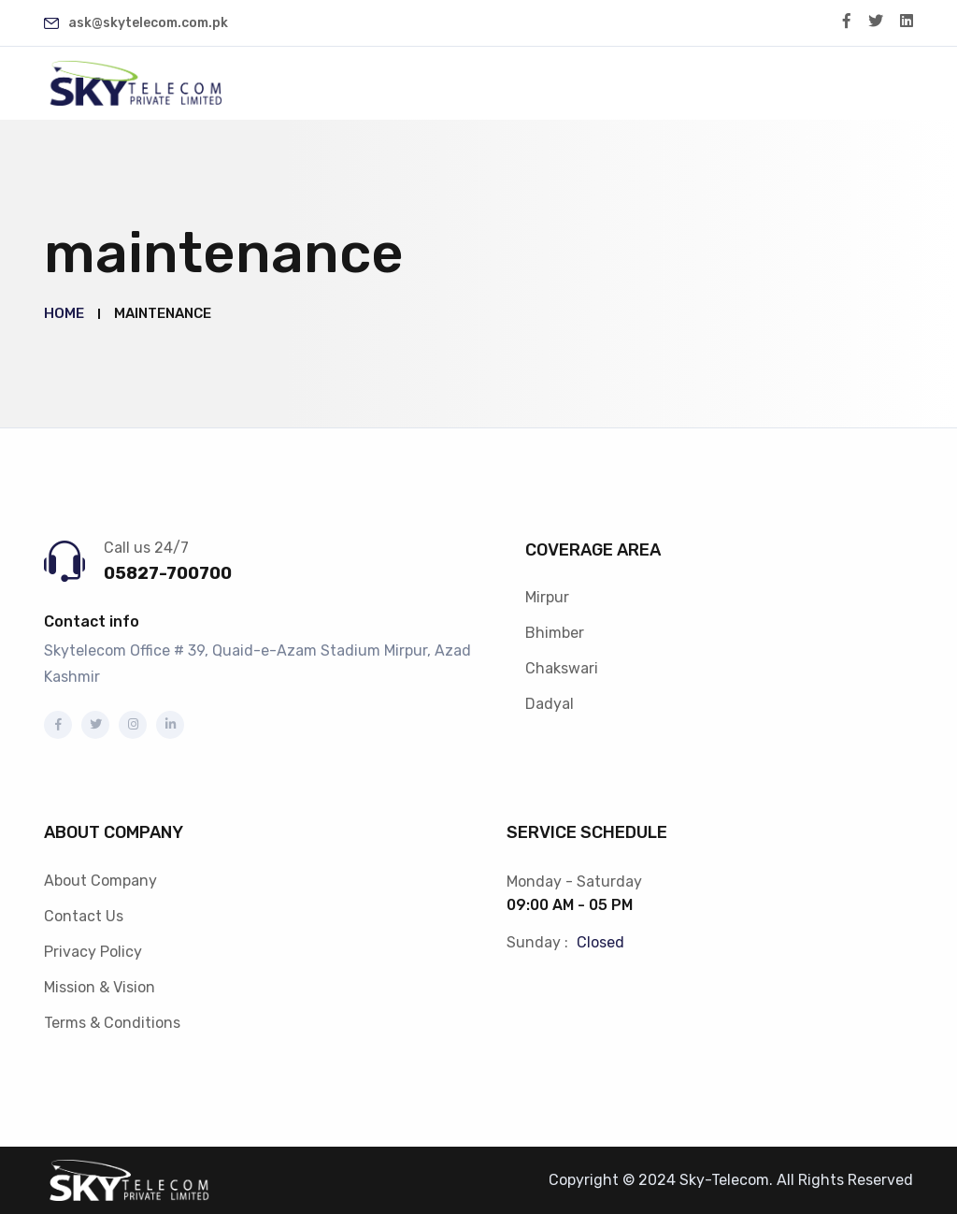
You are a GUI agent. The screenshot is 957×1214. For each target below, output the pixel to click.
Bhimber (554, 633)
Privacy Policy (93, 952)
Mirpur (547, 597)
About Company (100, 880)
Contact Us (83, 916)
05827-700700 (168, 573)
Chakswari (561, 668)
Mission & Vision (99, 987)
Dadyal (549, 704)
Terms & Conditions (112, 1023)
